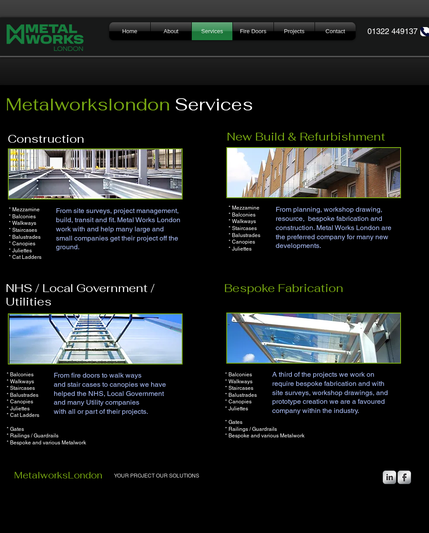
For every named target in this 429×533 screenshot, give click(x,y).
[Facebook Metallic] (404, 477)
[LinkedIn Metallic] (389, 477)
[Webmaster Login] (344, 512)
